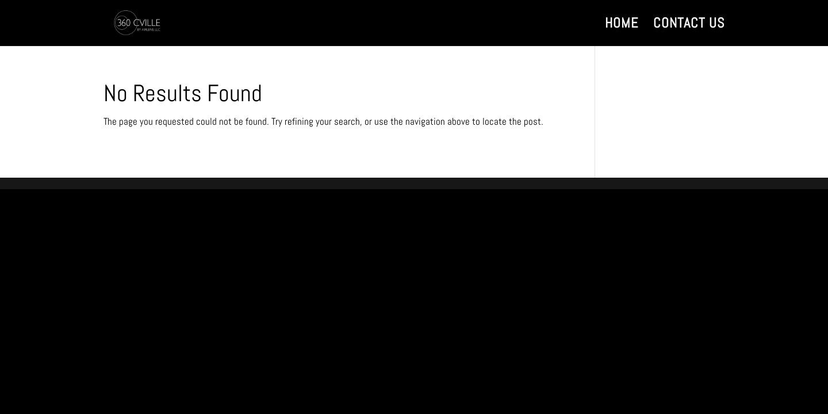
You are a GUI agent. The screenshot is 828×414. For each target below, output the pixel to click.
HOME (621, 25)
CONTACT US (688, 25)
